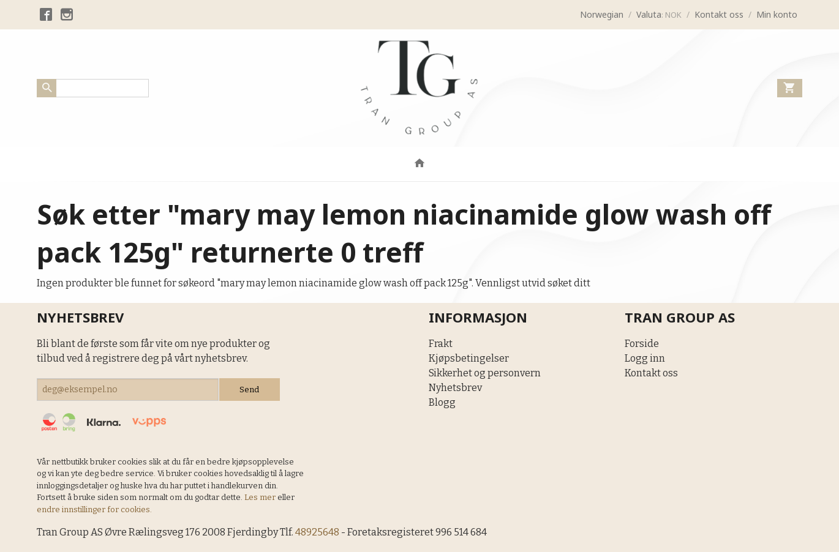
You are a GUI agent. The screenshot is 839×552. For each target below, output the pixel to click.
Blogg (442, 402)
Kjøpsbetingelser (469, 358)
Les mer (260, 497)
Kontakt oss (651, 373)
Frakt (441, 343)
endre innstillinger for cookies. (94, 509)
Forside (642, 343)
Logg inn (645, 358)
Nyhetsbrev (455, 387)
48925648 (317, 532)
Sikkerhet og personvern (485, 373)
